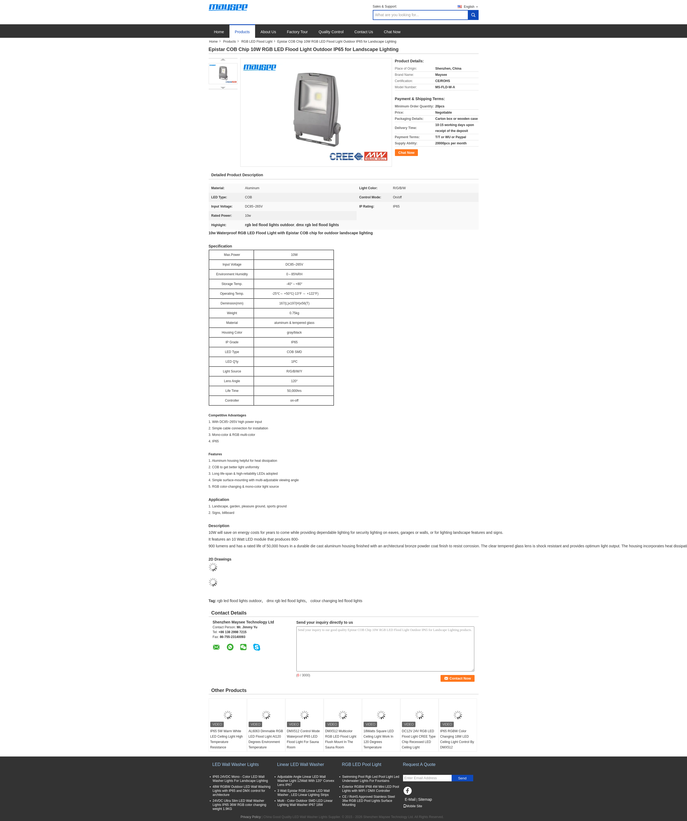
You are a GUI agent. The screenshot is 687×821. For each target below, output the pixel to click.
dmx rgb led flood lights (286, 601)
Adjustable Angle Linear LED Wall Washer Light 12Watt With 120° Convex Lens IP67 (305, 781)
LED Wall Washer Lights (235, 764)
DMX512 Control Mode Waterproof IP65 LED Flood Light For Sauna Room (303, 739)
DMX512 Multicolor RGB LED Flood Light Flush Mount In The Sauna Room (340, 739)
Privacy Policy (251, 817)
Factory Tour (297, 32)
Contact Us (363, 32)
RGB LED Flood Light (256, 41)
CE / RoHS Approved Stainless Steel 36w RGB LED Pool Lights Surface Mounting (368, 801)
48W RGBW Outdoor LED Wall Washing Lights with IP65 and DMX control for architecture (242, 791)
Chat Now (392, 32)
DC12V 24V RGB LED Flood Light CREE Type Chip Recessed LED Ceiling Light (419, 739)
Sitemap (425, 799)
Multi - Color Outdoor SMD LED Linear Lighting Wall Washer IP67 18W (305, 803)
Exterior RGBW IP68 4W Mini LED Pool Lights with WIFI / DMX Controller (370, 789)
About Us (268, 32)
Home (219, 32)
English (471, 7)
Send (462, 778)
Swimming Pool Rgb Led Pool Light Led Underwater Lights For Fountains (370, 779)
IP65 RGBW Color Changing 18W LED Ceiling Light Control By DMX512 (457, 739)
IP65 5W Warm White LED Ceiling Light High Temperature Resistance (226, 739)
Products (242, 32)
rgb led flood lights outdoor (239, 601)
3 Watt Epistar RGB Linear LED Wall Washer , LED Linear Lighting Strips (303, 793)
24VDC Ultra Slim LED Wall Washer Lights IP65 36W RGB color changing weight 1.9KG (239, 805)
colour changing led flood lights (336, 601)
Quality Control (331, 32)
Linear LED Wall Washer (300, 764)
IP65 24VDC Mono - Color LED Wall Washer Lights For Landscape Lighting (240, 779)
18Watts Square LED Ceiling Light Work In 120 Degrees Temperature (379, 739)
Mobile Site (412, 806)
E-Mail (410, 799)
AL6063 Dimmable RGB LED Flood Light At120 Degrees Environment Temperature (266, 739)
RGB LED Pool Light (361, 764)
